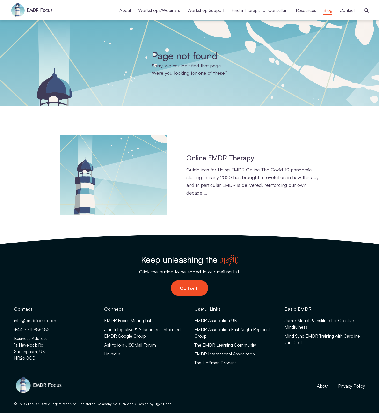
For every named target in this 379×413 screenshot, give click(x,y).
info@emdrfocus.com (35, 320)
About (125, 10)
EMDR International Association (224, 353)
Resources (306, 10)
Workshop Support (205, 10)
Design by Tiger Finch (154, 404)
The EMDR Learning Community (225, 344)
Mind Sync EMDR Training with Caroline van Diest (322, 339)
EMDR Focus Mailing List (127, 320)
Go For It (189, 288)
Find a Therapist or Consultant (260, 10)
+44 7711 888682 (31, 329)
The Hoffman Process (215, 362)
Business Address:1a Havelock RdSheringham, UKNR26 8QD (31, 348)
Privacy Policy (351, 386)
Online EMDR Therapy (220, 158)
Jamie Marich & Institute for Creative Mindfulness (319, 324)
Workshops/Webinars (159, 10)
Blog (327, 10)
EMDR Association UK (215, 320)
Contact (347, 10)
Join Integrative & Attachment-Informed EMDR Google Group (142, 333)
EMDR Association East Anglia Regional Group (232, 333)
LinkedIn (112, 353)
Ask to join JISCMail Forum (130, 344)
